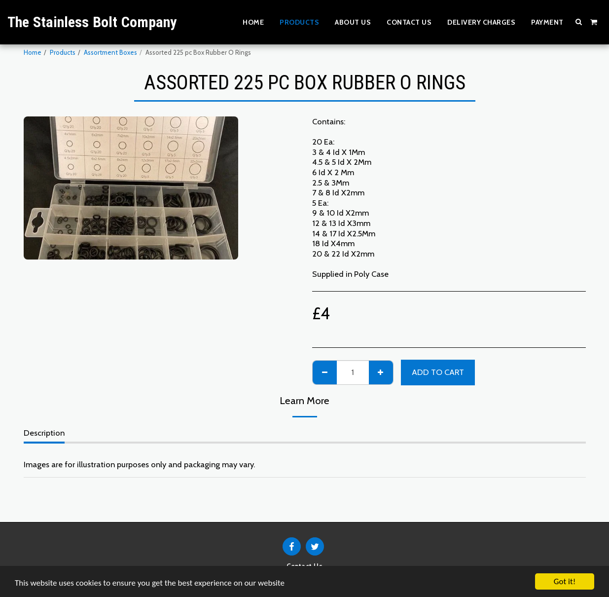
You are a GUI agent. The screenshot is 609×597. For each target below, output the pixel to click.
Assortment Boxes (110, 52)
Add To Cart (438, 372)
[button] (579, 21)
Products (62, 52)
